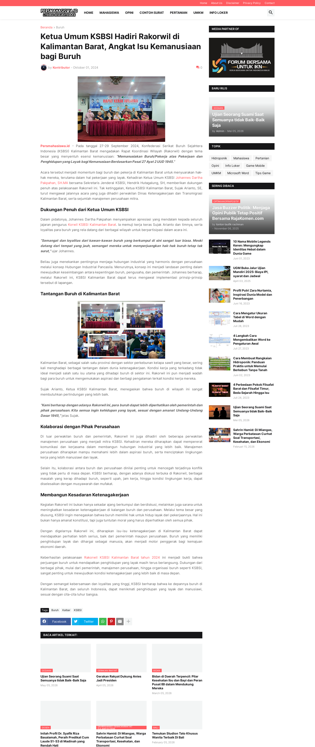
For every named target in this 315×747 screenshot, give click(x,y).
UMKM (198, 12)
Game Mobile (255, 165)
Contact (270, 3)
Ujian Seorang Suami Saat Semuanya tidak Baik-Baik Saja (63, 678)
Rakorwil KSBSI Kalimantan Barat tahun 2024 (122, 557)
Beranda (46, 27)
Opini (129, 12)
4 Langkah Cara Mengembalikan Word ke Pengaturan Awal (251, 339)
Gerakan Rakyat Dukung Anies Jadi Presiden (118, 678)
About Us (216, 3)
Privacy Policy (252, 3)
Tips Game (263, 173)
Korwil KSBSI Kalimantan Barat (92, 224)
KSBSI (78, 610)
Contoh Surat (152, 12)
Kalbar (66, 610)
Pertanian (178, 12)
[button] (271, 12)
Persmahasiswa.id (55, 146)
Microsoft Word (238, 173)
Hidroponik (219, 158)
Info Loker (219, 12)
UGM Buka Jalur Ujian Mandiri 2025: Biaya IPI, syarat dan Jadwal (250, 272)
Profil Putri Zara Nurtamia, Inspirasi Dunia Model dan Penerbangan (252, 294)
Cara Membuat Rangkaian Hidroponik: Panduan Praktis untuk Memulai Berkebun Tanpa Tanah (252, 364)
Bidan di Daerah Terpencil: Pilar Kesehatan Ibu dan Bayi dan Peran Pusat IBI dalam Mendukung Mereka (177, 682)
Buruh (60, 27)
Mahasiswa (109, 12)
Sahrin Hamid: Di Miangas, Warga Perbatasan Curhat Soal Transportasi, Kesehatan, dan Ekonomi (252, 436)
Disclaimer (232, 3)
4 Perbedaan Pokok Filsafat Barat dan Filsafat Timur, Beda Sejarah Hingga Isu (253, 388)
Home (203, 3)
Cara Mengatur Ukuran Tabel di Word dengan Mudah (250, 317)
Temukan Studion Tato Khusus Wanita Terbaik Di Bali (175, 735)
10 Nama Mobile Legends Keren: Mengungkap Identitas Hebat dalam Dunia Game (252, 247)
